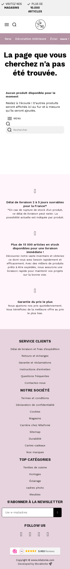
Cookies (35, 411)
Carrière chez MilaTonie (35, 425)
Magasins (35, 418)
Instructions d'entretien (35, 369)
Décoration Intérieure (30, 39)
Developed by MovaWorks (33, 563)
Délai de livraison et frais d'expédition (35, 349)
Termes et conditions (35, 398)
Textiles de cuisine (35, 467)
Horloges (35, 474)
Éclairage (57, 39)
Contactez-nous (35, 382)
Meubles (35, 494)
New (8, 39)
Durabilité (35, 438)
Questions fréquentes (35, 376)
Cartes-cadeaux (35, 445)
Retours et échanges (35, 355)
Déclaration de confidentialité (35, 404)
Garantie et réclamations (35, 362)
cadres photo (35, 487)
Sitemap (35, 431)
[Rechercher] (35, 130)
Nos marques (35, 452)
